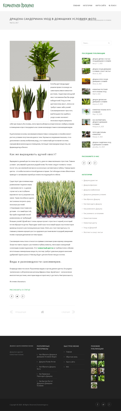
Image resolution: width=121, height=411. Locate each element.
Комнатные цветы (90, 223)
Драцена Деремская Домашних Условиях (100, 101)
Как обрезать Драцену (92, 199)
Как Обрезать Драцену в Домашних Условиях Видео (47, 355)
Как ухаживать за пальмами (94, 213)
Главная (76, 5)
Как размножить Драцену (93, 209)
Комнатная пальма (90, 218)
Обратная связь (71, 357)
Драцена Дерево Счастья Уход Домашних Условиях (102, 60)
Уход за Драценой (90, 228)
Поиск (112, 5)
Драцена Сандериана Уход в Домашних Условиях (102, 144)
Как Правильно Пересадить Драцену (44, 375)
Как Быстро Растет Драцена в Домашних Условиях (45, 383)
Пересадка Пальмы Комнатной (99, 133)
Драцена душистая (90, 180)
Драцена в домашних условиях (99, 20)
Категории (87, 5)
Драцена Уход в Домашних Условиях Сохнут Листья (102, 70)
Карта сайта (101, 5)
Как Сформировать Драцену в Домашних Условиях (100, 122)
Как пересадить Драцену (93, 204)
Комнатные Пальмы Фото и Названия (102, 111)
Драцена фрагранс (90, 185)
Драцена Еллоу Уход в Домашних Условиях (100, 80)
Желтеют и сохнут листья (93, 232)
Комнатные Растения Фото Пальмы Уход (100, 90)
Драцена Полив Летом (47, 362)
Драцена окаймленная (92, 190)
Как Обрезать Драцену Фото (46, 368)
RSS (67, 367)
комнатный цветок (45, 248)
